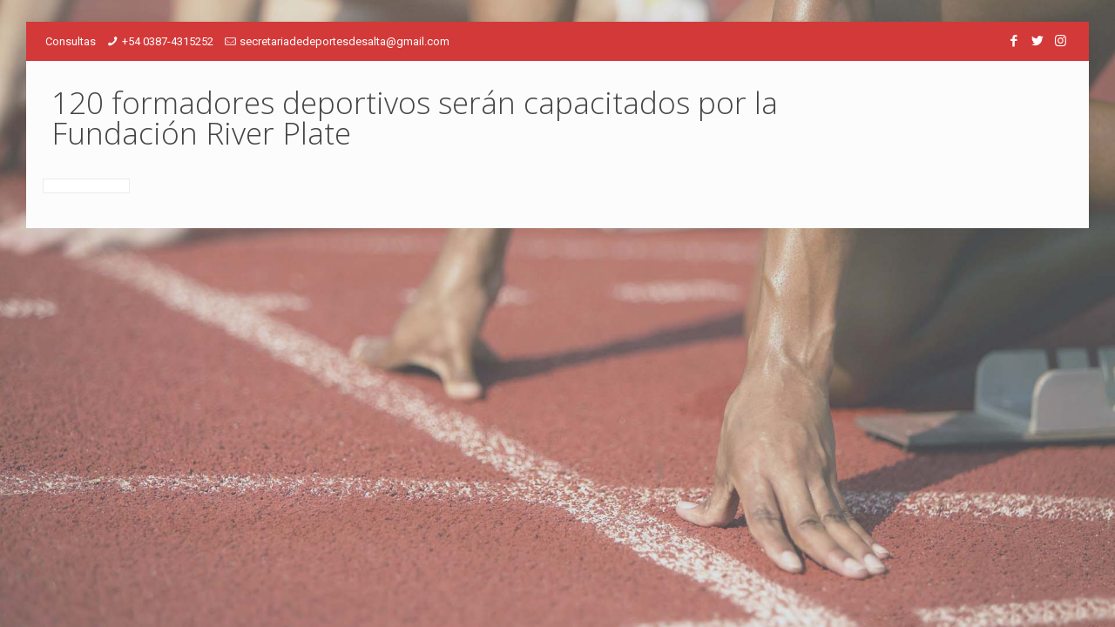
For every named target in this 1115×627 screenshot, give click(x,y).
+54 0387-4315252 (167, 41)
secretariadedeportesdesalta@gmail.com (344, 41)
